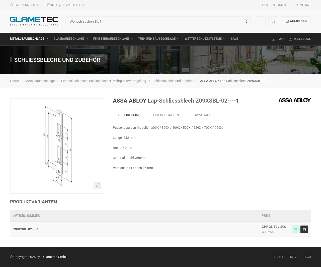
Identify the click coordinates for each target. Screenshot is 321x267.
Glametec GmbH (55, 257)
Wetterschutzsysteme (205, 38)
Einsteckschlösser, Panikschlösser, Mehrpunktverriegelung (103, 81)
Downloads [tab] (201, 115)
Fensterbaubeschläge (113, 38)
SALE (234, 38)
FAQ (278, 39)
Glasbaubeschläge (70, 38)
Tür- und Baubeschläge (159, 38)
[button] (58, 146)
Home (14, 81)
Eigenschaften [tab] (166, 115)
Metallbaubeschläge (29, 38)
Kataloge (300, 39)
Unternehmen (274, 5)
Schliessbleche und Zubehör (173, 81)
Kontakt (303, 5)
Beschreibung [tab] (128, 115)
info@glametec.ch (65, 5)
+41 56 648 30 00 (25, 5)
